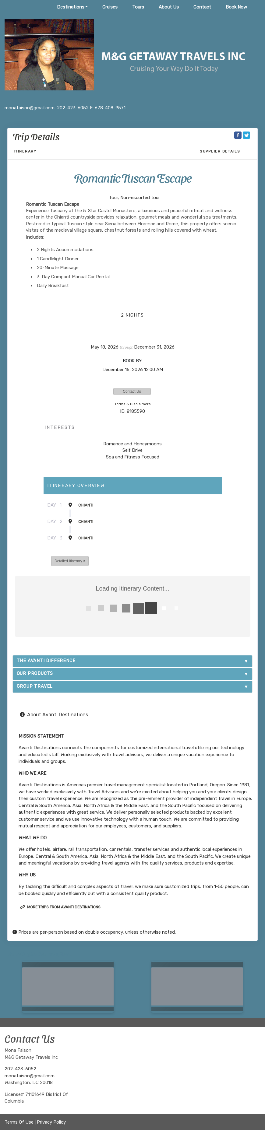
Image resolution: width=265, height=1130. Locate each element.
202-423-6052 (20, 1069)
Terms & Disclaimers (133, 404)
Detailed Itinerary (70, 561)
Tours (138, 7)
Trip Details (36, 136)
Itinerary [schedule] (25, 151)
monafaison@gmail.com (30, 1076)
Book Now (236, 7)
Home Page (30, 7)
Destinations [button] (70, 7)
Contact (202, 7)
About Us (169, 7)
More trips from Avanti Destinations (60, 907)
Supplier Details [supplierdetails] (220, 151)
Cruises (110, 7)
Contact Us (132, 391)
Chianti (85, 505)
